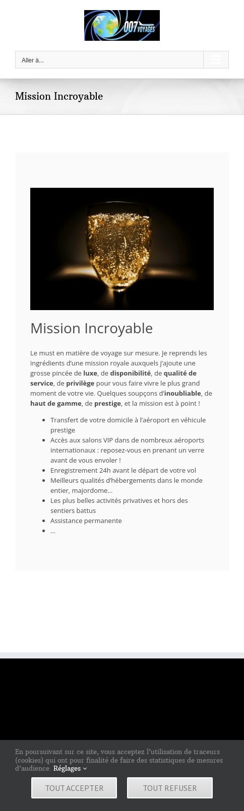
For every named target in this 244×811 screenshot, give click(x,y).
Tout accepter (74, 788)
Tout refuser (170, 788)
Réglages (70, 768)
